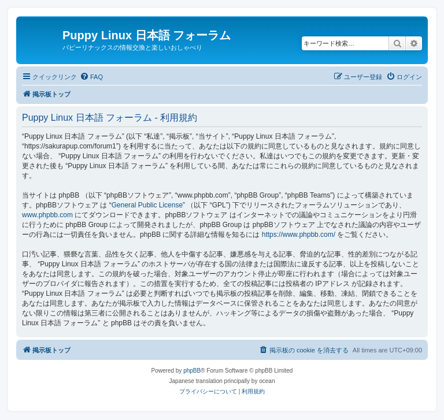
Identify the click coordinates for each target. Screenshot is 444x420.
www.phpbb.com (47, 215)
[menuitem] (91, 77)
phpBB (192, 370)
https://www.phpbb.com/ (298, 235)
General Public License (147, 205)
